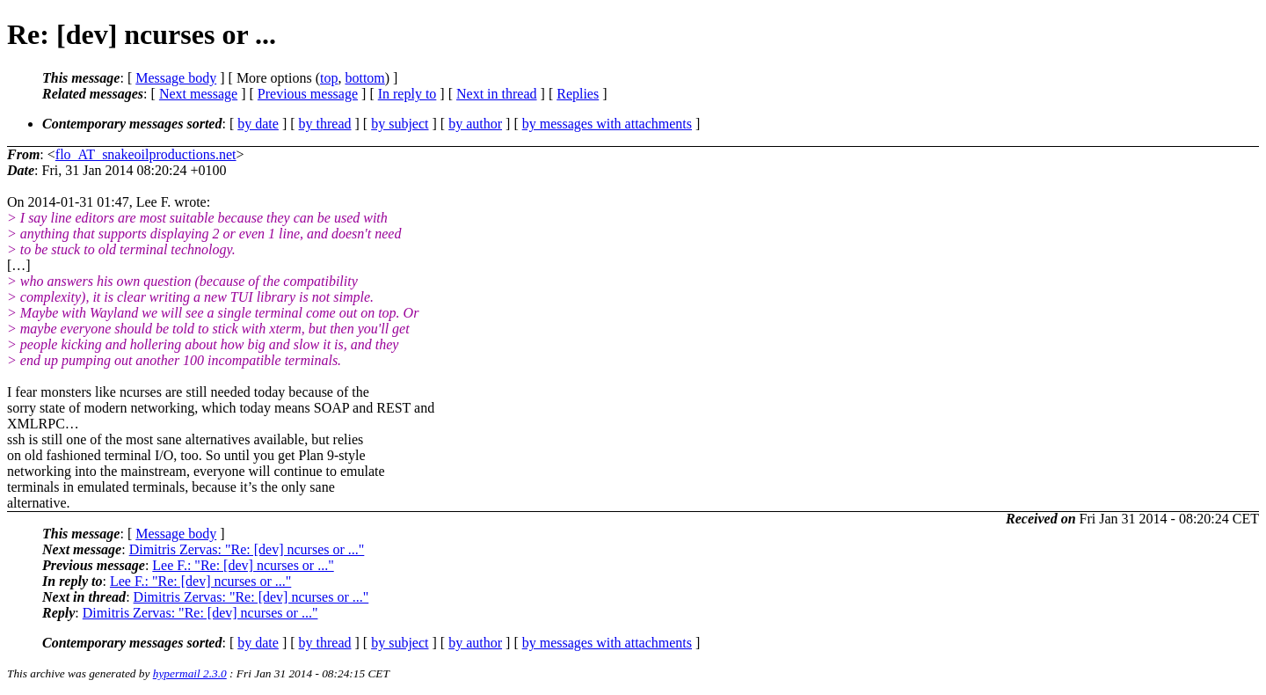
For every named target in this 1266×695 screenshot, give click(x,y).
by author (475, 123)
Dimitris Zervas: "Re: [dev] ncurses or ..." (247, 549)
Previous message (308, 93)
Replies (578, 93)
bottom (364, 77)
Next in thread (496, 93)
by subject (399, 123)
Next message (198, 93)
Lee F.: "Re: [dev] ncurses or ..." (242, 565)
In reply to (407, 93)
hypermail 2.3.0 (190, 673)
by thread (325, 123)
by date (258, 123)
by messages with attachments (607, 123)
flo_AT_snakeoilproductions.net (145, 154)
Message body (175, 77)
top (329, 77)
